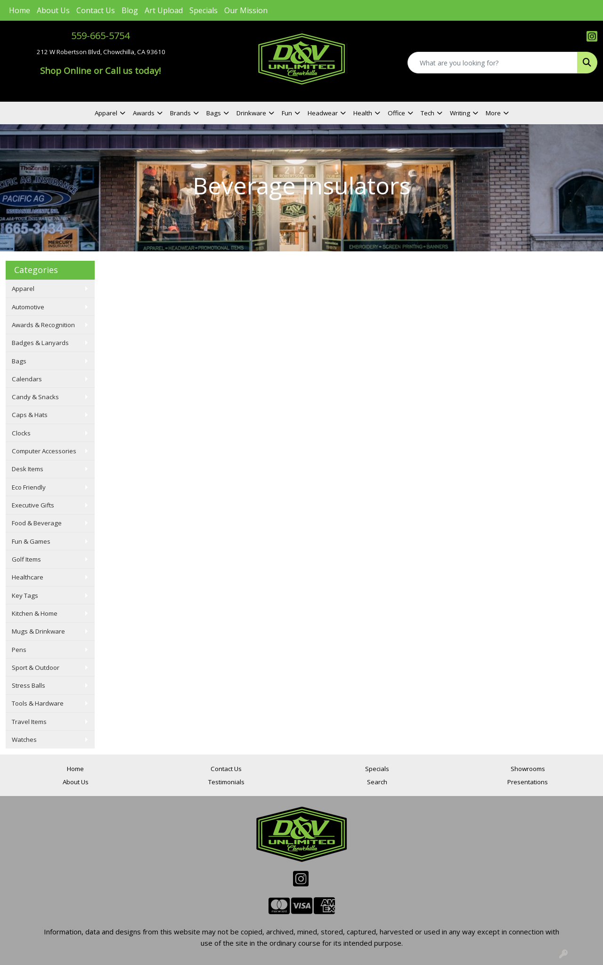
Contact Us (95, 10)
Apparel (23, 288)
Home (19, 10)
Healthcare (27, 577)
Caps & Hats (30, 414)
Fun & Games (31, 541)
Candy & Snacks (35, 397)
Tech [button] (427, 113)
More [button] (493, 113)
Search (377, 782)
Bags (19, 361)
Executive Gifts (33, 505)
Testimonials (226, 782)
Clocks (21, 433)
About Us (53, 10)
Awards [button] (144, 113)
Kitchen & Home (34, 613)
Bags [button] (213, 113)
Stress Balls (28, 685)
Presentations (527, 782)
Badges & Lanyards (40, 342)
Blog (130, 10)
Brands (180, 113)
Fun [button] (287, 113)
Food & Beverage (37, 523)
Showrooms (528, 768)
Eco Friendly (29, 487)
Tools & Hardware (38, 703)
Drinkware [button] (251, 113)
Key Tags (25, 595)
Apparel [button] (106, 113)
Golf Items (26, 559)
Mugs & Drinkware (38, 631)
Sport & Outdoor (35, 667)
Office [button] (396, 113)
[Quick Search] (492, 62)
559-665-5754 (100, 35)
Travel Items (29, 721)
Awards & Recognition (43, 325)
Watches (24, 739)
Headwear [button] (323, 113)
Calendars (27, 379)
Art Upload (164, 10)
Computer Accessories (44, 451)
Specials (203, 10)
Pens (19, 649)
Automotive (28, 307)
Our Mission (246, 10)
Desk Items (27, 469)
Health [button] (362, 113)
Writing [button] (460, 113)
